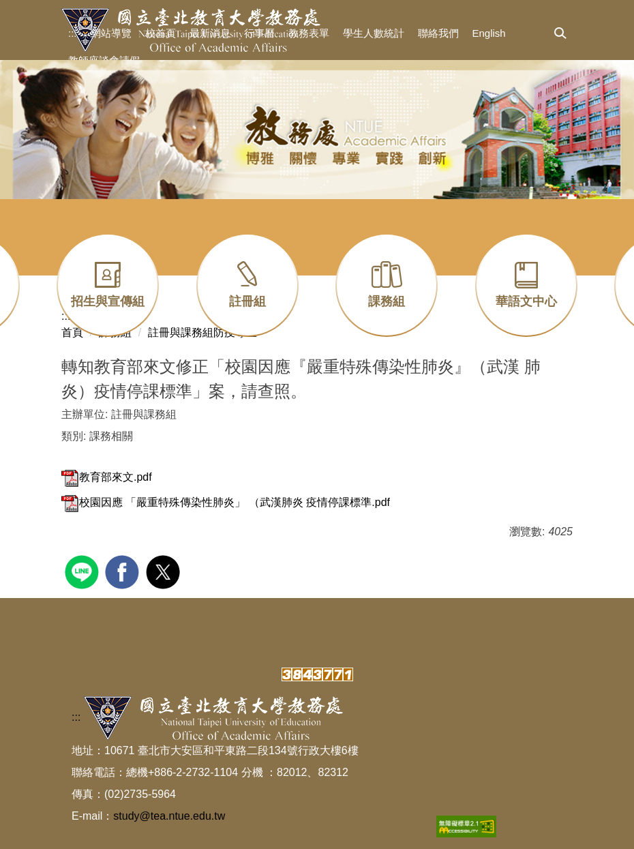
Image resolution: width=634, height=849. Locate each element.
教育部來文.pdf (106, 477)
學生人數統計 (373, 33)
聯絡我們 (438, 33)
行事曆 (259, 33)
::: (72, 33)
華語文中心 (526, 301)
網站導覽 (111, 33)
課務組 (386, 301)
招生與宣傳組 (108, 301)
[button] (560, 34)
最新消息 (210, 33)
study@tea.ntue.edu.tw (169, 816)
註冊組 (247, 301)
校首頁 (160, 33)
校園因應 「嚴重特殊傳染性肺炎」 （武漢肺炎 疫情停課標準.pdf (225, 502)
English (489, 33)
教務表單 (308, 33)
